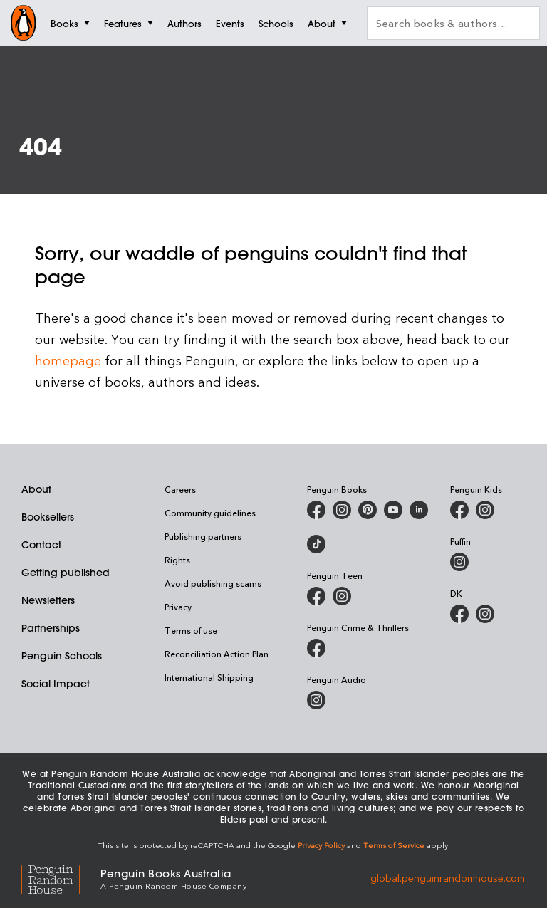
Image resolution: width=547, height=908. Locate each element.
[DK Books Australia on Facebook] (459, 614)
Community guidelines (210, 512)
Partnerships (50, 628)
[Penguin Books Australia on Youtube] (393, 510)
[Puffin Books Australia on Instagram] (459, 562)
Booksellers (47, 517)
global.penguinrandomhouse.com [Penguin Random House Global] (447, 877)
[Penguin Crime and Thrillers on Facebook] (316, 648)
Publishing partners (203, 536)
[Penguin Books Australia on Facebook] (316, 510)
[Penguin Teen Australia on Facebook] (316, 596)
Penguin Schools (61, 655)
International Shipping (209, 677)
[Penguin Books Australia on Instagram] (342, 510)
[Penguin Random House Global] (60, 878)
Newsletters (48, 600)
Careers (180, 489)
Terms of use (191, 630)
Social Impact (55, 683)
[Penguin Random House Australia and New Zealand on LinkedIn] (419, 510)
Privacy (178, 606)
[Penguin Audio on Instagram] (316, 700)
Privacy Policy (321, 845)
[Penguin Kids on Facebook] (459, 510)
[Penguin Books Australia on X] (367, 510)
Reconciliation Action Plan (217, 653)
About (36, 489)
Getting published (65, 572)
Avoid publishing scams (213, 583)
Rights (177, 559)
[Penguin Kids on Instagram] (485, 510)
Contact (41, 544)
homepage (68, 360)
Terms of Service (393, 845)
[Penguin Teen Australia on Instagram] (342, 596)
